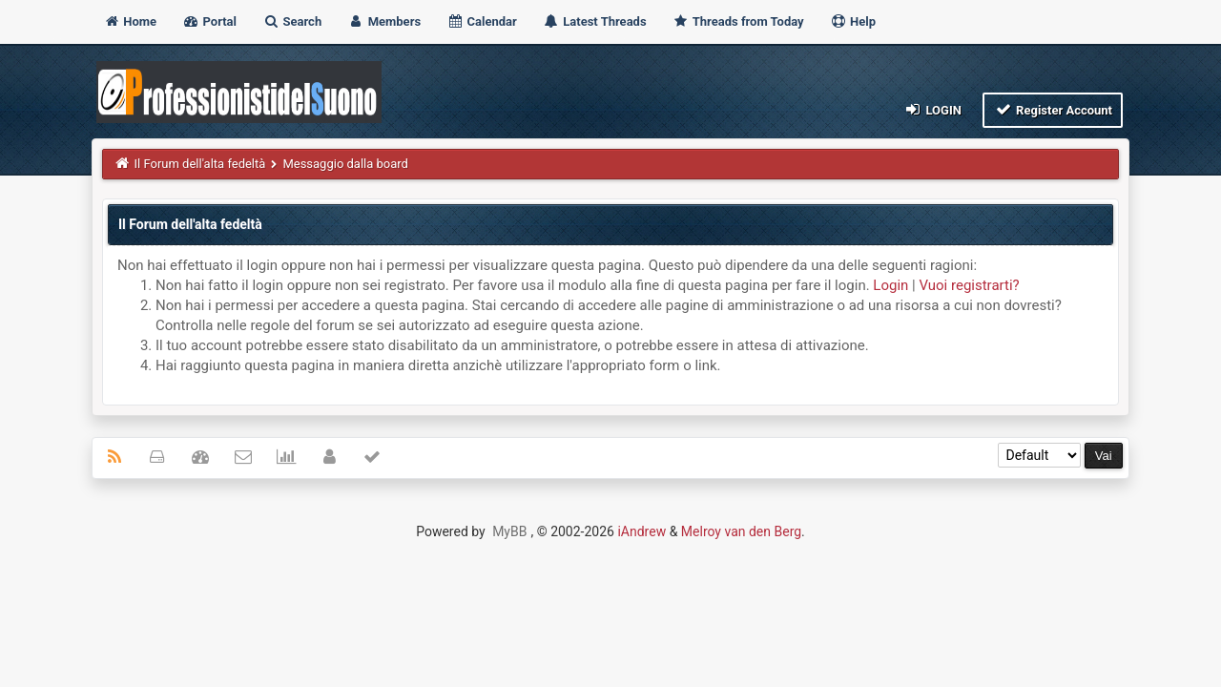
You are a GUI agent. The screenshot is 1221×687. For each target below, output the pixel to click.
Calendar (481, 21)
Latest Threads (595, 21)
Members (384, 21)
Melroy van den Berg (741, 531)
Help (853, 21)
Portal (209, 21)
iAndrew (641, 531)
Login (932, 109)
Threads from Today (738, 21)
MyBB (509, 531)
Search (291, 21)
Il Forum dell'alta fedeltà (200, 163)
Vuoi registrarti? (969, 285)
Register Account (1052, 109)
